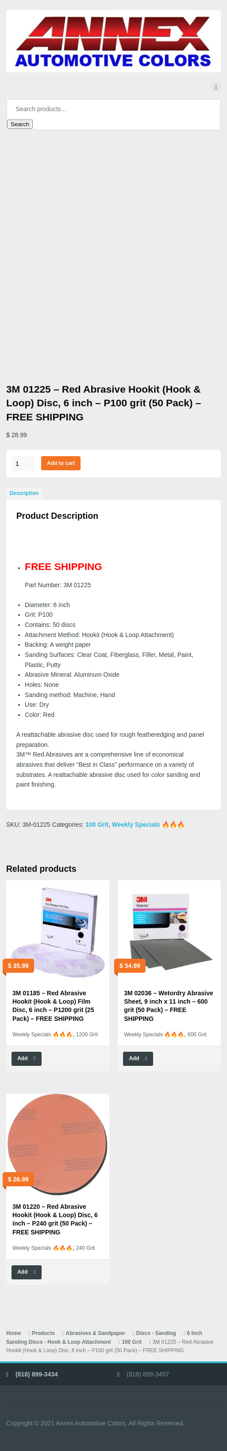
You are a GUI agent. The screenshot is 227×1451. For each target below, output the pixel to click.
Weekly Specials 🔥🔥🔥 (148, 824)
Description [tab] (23, 493)
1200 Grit (87, 1034)
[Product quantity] (23, 463)
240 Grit (85, 1248)
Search (20, 124)
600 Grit (197, 1034)
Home (13, 1333)
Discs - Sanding (156, 1333)
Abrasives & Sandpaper (96, 1333)
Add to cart (61, 463)
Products (43, 1333)
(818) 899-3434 (36, 1374)
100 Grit (96, 824)
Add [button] (22, 1058)
